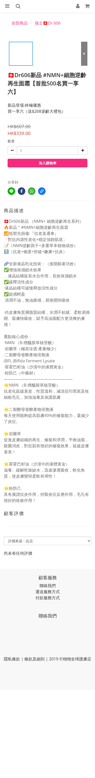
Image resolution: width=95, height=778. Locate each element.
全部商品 (19, 23)
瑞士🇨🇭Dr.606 (48, 23)
